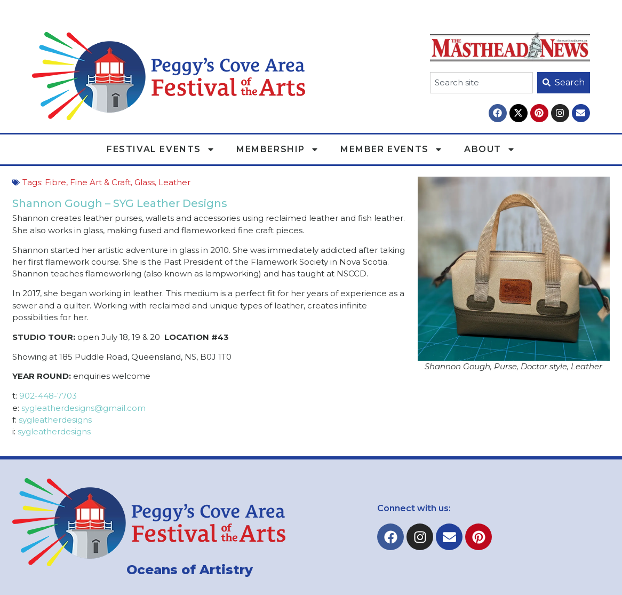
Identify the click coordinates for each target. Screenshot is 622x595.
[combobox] (481, 82)
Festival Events (161, 149)
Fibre (55, 182)
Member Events (391, 149)
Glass (144, 182)
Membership (277, 149)
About (489, 149)
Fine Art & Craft (100, 182)
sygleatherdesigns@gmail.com (82, 408)
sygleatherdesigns (55, 420)
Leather (174, 182)
